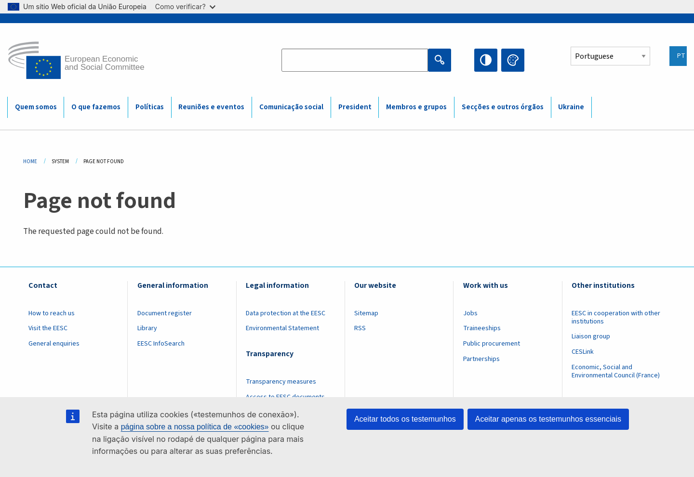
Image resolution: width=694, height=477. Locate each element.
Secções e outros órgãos (503, 107)
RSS (360, 328)
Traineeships (482, 328)
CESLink (583, 352)
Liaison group (591, 336)
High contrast (485, 60)
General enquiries (54, 343)
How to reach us (51, 313)
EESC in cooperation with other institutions (616, 317)
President (355, 107)
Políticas (149, 107)
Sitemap (366, 313)
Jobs (470, 313)
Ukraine (571, 107)
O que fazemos (95, 107)
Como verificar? (185, 6)
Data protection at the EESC (285, 313)
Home (30, 161)
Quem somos (36, 107)
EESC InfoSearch (161, 343)
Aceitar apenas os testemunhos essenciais (548, 419)
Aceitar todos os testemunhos (405, 419)
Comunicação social (291, 107)
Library (147, 328)
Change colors (512, 60)
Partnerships (481, 359)
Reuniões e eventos (211, 107)
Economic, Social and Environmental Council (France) (616, 371)
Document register (164, 313)
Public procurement (491, 343)
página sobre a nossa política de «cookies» (195, 427)
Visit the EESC (47, 328)
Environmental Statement (282, 328)
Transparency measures (281, 382)
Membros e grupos (416, 107)
